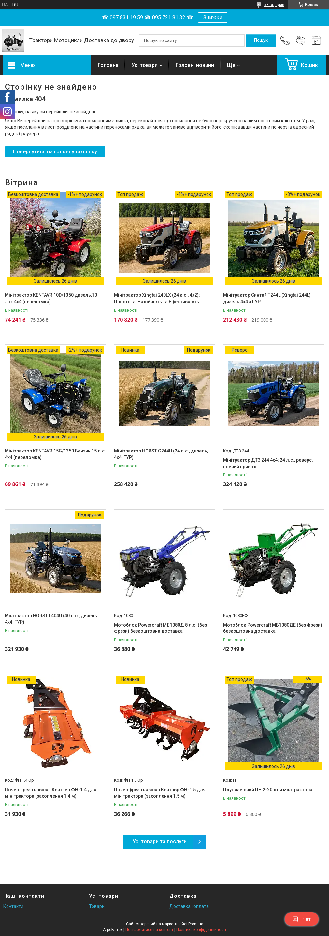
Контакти (13, 906)
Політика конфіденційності (201, 930)
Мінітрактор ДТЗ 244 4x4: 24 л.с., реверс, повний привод (268, 463)
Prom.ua (195, 924)
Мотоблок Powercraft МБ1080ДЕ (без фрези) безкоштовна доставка (272, 628)
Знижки (212, 17)
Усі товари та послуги (160, 841)
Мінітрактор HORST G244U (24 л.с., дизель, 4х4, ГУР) (161, 454)
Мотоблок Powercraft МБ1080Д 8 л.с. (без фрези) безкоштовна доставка (160, 628)
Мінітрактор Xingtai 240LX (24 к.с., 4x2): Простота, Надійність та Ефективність (157, 298)
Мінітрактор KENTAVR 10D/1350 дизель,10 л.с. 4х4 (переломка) (51, 298)
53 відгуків (274, 4)
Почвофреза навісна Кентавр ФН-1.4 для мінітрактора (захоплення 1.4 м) (50, 793)
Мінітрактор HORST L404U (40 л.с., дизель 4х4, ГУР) (51, 619)
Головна (108, 65)
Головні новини (195, 65)
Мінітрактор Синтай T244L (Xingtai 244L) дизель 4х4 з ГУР (267, 298)
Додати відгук (300, 40)
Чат (302, 919)
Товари (97, 906)
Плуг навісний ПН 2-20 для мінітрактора (267, 789)
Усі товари (145, 65)
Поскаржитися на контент (149, 930)
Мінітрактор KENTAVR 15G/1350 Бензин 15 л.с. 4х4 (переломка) (55, 454)
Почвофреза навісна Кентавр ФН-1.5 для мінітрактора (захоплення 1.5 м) (160, 793)
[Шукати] (261, 40)
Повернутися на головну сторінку (55, 152)
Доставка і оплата (189, 906)
